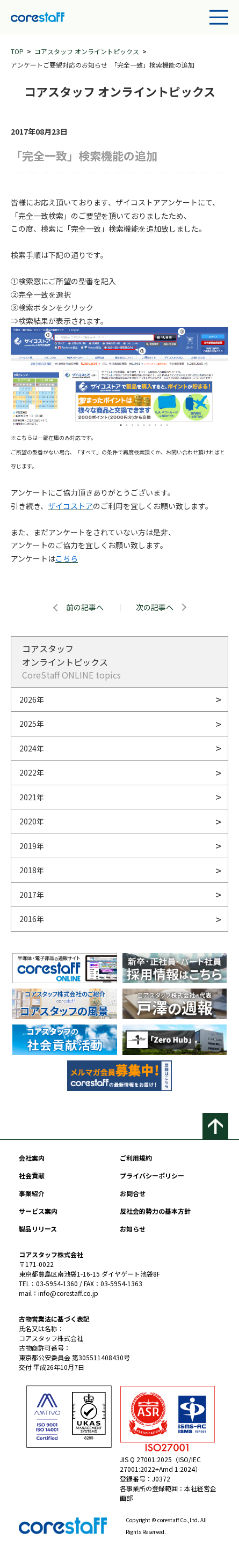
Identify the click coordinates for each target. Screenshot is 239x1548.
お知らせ (133, 1228)
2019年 (31, 846)
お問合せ (133, 1193)
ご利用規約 (136, 1157)
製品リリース (38, 1228)
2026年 (31, 699)
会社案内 (32, 1157)
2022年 (31, 772)
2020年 (31, 821)
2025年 (31, 723)
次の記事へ (154, 607)
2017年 (31, 894)
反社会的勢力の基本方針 (155, 1210)
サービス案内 (38, 1210)
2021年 (31, 797)
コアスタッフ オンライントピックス (86, 51)
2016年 (31, 918)
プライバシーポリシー (152, 1175)
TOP (17, 51)
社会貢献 (32, 1175)
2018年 (31, 870)
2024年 (31, 748)
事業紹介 (32, 1193)
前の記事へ (85, 607)
